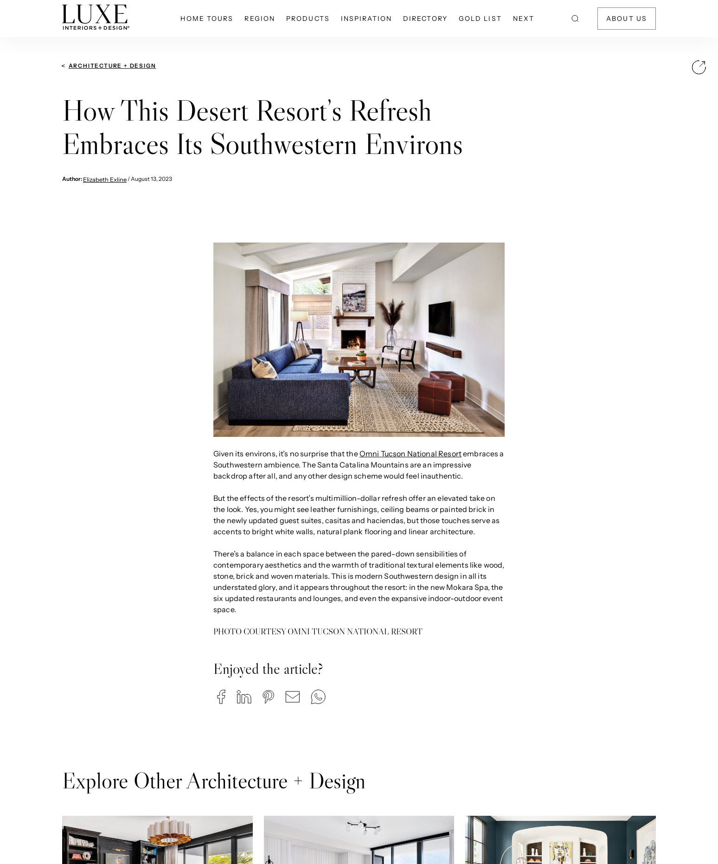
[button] (221, 696)
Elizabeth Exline (105, 179)
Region (259, 18)
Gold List (480, 18)
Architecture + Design (112, 65)
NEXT (523, 18)
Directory (425, 18)
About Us (626, 18)
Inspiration (366, 18)
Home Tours (206, 18)
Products (308, 18)
